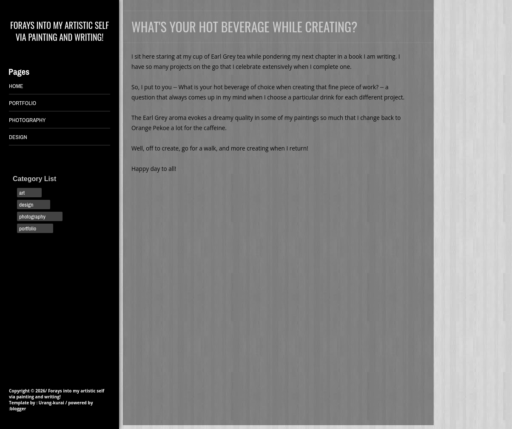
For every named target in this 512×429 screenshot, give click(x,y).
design (26, 204)
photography (32, 216)
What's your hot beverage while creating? (244, 26)
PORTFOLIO (22, 103)
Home (16, 86)
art (22, 192)
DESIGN (18, 137)
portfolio (27, 228)
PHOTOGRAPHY (27, 120)
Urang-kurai (51, 403)
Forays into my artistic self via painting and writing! (59, 31)
